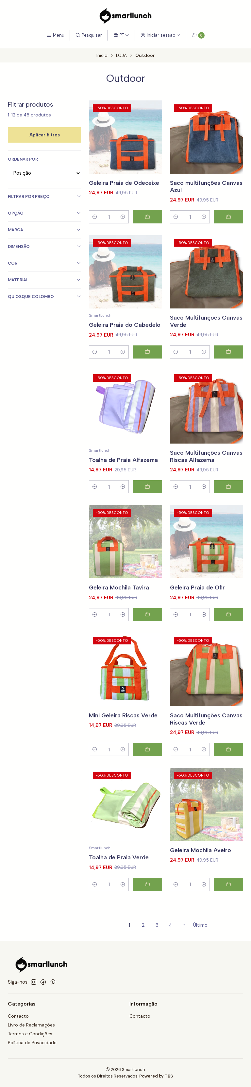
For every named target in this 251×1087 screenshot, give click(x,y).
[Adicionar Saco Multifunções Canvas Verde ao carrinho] (228, 359)
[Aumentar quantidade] (122, 217)
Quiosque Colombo (44, 296)
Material (44, 280)
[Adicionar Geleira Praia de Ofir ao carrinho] (228, 622)
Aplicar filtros (44, 135)
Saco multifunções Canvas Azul (206, 186)
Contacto (18, 1016)
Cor (44, 263)
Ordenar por (23, 159)
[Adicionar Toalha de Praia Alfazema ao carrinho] (147, 494)
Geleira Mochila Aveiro (200, 857)
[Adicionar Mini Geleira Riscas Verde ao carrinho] (147, 757)
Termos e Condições (30, 1034)
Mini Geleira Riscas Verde (123, 723)
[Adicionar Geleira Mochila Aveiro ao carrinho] (228, 892)
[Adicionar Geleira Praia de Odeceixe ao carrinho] (147, 216)
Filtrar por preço (44, 196)
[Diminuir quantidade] (94, 217)
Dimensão (44, 246)
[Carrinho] (198, 35)
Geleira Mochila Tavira (119, 595)
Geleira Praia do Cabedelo (124, 332)
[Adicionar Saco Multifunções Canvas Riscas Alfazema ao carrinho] (228, 494)
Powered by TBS (156, 1076)
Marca (44, 230)
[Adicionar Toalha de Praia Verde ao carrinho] (147, 892)
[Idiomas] (120, 35)
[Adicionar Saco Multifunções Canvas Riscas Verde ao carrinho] (228, 757)
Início (102, 55)
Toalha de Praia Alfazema (123, 467)
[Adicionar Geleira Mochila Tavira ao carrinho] (147, 622)
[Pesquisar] (88, 35)
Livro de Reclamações (31, 1025)
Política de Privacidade (32, 1042)
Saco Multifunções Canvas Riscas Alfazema (206, 464)
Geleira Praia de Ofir (197, 595)
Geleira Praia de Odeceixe (124, 182)
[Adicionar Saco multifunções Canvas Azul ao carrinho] (228, 216)
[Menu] (55, 35)
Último (200, 925)
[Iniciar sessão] (160, 35)
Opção (44, 213)
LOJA (121, 55)
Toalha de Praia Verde (119, 865)
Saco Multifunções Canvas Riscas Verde (206, 727)
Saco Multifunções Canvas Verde (206, 329)
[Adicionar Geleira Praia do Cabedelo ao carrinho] (147, 359)
